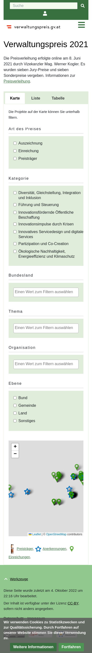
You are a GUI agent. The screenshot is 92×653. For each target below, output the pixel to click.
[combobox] (46, 292)
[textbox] (47, 292)
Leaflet (35, 534)
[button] (9, 487)
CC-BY (73, 603)
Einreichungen (19, 557)
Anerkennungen (54, 549)
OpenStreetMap (56, 534)
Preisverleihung (17, 81)
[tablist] (46, 97)
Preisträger (25, 549)
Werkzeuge (19, 579)
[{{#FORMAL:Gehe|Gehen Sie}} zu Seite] (83, 6)
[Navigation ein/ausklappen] (81, 25)
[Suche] (43, 5)
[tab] (15, 98)
